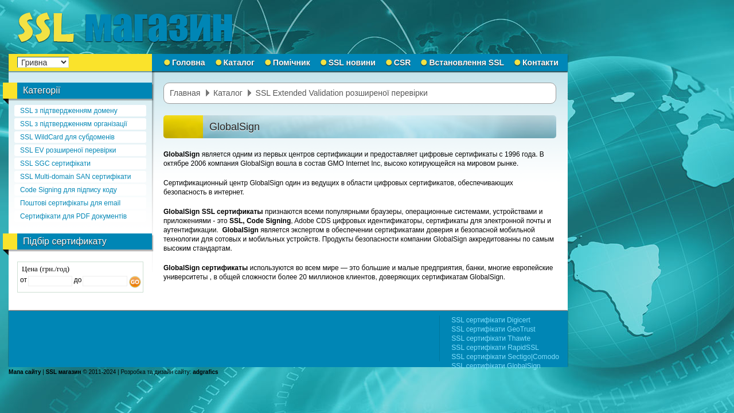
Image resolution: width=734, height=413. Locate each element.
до (76, 280)
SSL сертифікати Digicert (490, 320)
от (23, 280)
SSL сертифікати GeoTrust (493, 329)
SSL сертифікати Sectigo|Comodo (505, 357)
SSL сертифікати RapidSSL (495, 348)
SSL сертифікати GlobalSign (496, 366)
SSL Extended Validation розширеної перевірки (342, 93)
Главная (185, 93)
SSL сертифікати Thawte (490, 338)
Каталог (228, 93)
